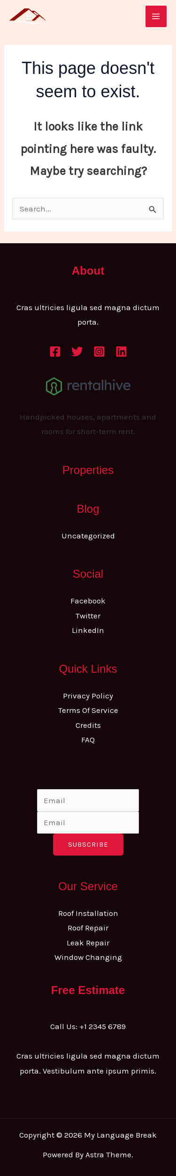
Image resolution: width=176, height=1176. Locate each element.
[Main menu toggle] (156, 16)
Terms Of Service (88, 710)
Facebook (88, 600)
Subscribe (88, 844)
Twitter (88, 615)
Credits (88, 725)
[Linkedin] (121, 351)
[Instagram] (99, 351)
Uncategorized (88, 535)
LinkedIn (88, 630)
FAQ (88, 739)
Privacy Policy (88, 695)
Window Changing (88, 957)
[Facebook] (55, 351)
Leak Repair (88, 942)
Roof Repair (88, 927)
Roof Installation (88, 913)
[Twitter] (77, 351)
